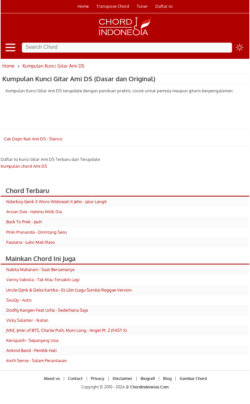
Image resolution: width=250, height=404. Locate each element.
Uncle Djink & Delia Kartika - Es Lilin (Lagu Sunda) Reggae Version (69, 290)
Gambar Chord (193, 378)
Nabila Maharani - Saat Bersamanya (40, 269)
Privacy (97, 378)
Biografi (148, 378)
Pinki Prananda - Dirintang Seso (36, 232)
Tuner (142, 6)
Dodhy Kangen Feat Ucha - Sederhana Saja (47, 310)
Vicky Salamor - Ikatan (27, 320)
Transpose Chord (112, 6)
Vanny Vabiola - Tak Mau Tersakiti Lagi (42, 279)
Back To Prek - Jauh (24, 221)
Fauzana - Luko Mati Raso (30, 242)
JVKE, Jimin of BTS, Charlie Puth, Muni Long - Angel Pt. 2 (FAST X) (66, 330)
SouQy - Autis (19, 300)
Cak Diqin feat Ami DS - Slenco (33, 138)
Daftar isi (164, 6)
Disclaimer (122, 378)
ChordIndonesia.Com (149, 386)
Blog (167, 378)
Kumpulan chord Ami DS (24, 166)
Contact (75, 378)
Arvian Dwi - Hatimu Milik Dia (34, 211)
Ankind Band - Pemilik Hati (31, 350)
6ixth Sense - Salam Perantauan (36, 360)
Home (83, 6)
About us (52, 378)
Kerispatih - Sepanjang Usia (32, 340)
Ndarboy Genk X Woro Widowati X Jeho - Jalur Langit (56, 201)
